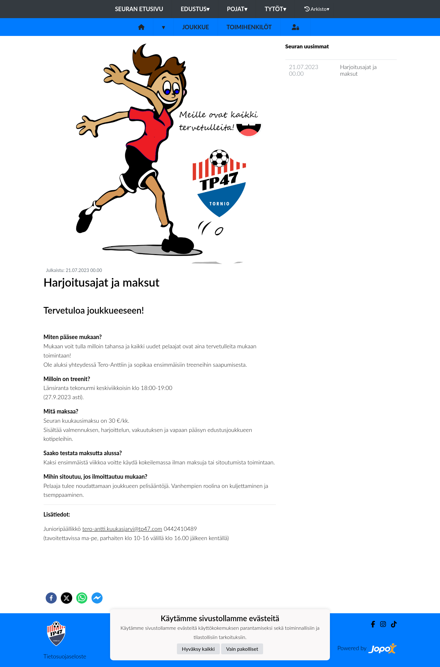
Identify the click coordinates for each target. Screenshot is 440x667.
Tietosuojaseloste (65, 656)
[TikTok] (391, 624)
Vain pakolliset (242, 649)
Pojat (237, 8)
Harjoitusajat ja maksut (358, 70)
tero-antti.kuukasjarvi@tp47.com (122, 528)
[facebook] (51, 598)
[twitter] (66, 598)
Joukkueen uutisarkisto (318, 91)
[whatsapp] (81, 598)
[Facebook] (370, 624)
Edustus (195, 8)
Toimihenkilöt (249, 27)
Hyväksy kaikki (198, 649)
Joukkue (195, 27)
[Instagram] (380, 624)
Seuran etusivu (139, 8)
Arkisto (316, 9)
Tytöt (275, 8)
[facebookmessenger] (97, 598)
